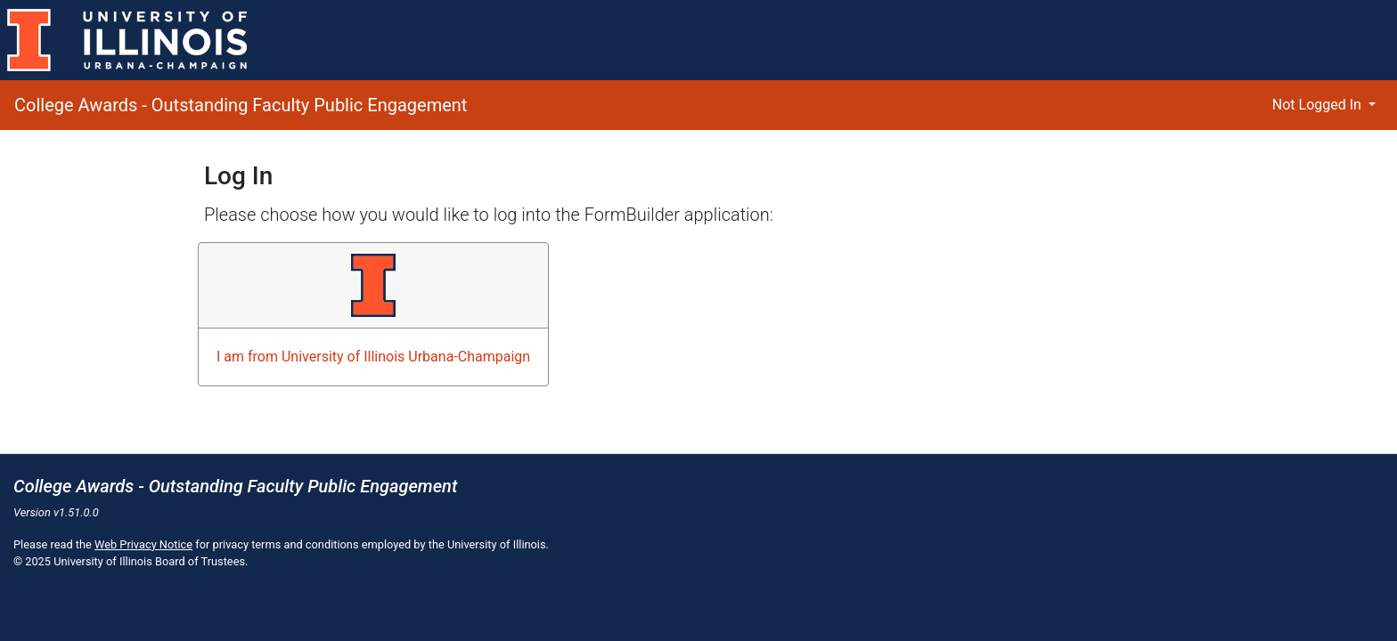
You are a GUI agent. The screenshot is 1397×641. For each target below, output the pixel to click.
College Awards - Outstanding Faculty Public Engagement (240, 105)
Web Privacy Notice (143, 544)
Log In (238, 176)
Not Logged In (1318, 104)
